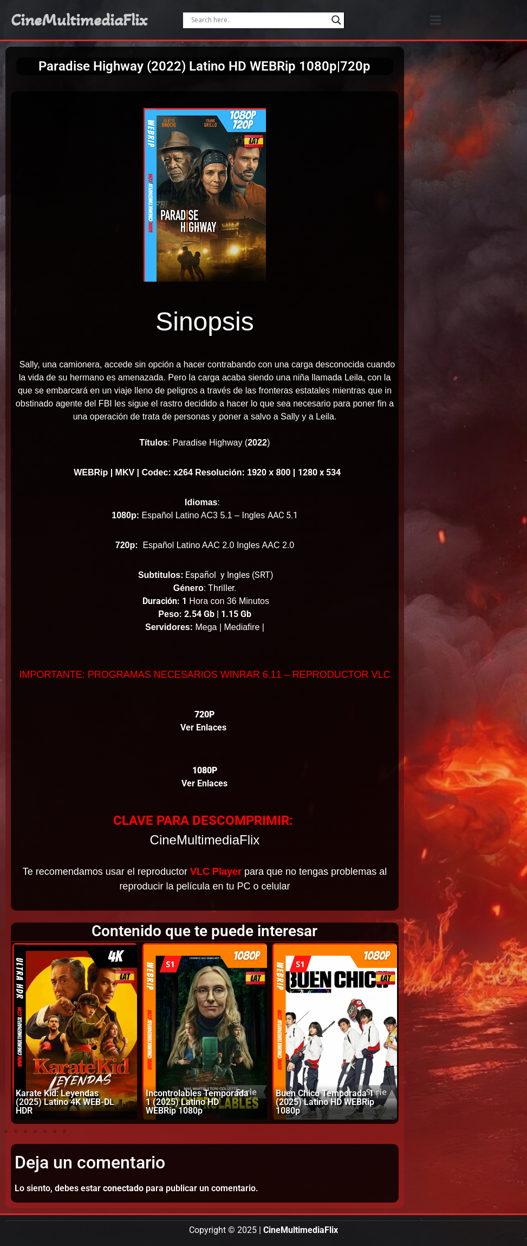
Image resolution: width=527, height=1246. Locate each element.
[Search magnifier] (336, 20)
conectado (123, 1188)
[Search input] (259, 20)
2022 (257, 442)
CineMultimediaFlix (79, 20)
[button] (436, 20)
